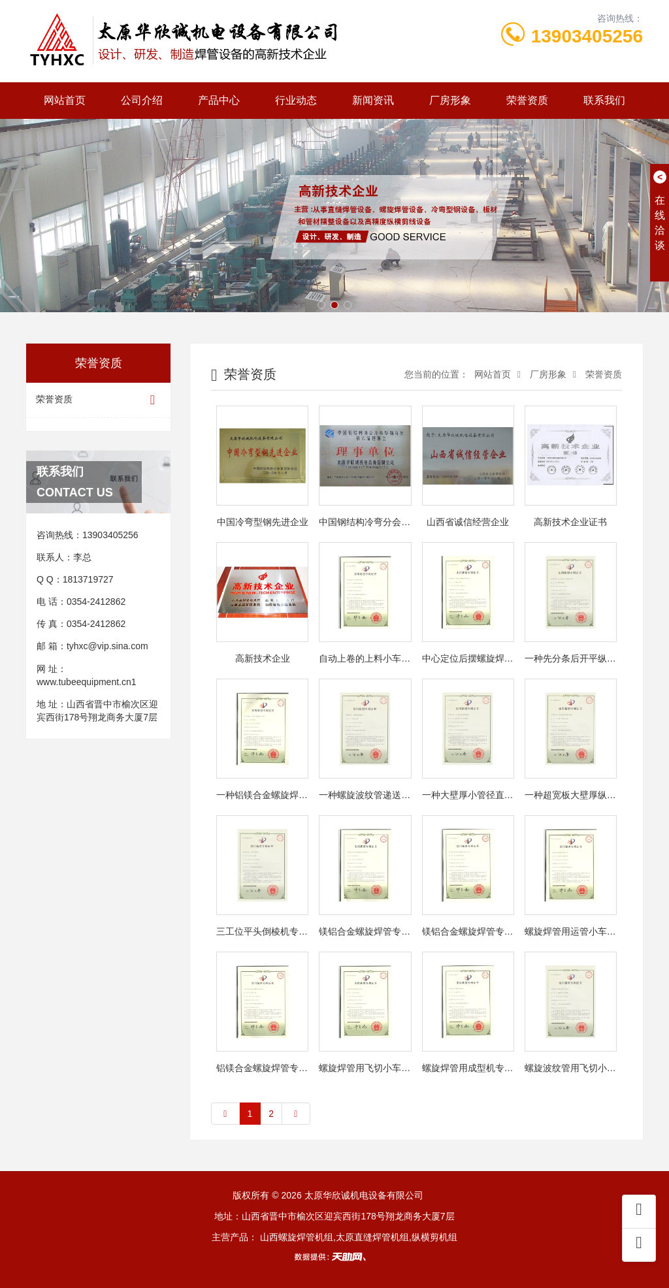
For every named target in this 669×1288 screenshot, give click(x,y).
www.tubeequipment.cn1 (87, 682)
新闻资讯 (373, 100)
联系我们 (604, 100)
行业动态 (296, 100)
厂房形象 (450, 100)
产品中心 (219, 100)
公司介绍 (142, 100)
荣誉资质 (527, 100)
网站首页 (65, 100)
